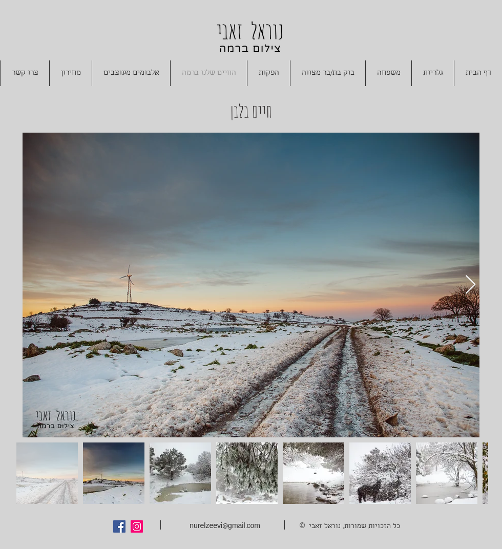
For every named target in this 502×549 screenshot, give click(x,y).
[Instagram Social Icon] (137, 526)
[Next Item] (470, 285)
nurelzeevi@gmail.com (225, 527)
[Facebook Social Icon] (119, 526)
